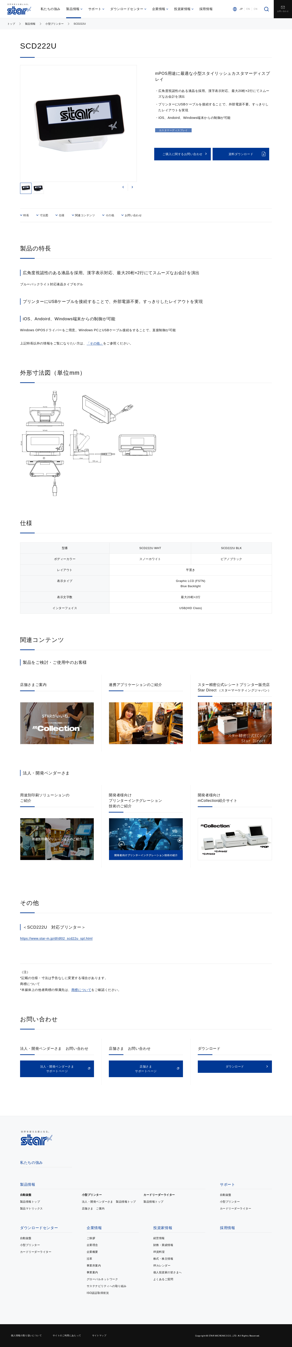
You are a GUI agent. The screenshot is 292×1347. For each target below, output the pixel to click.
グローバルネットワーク (102, 1279)
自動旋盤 (25, 1194)
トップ (11, 23)
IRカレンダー (161, 1265)
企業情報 (160, 9)
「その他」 (95, 343)
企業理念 (92, 1245)
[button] (123, 187)
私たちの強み (50, 9)
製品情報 (74, 9)
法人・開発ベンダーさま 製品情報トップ (109, 1201)
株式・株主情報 (163, 1258)
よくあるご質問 (163, 1279)
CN (255, 9)
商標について (81, 990)
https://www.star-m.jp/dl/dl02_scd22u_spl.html (56, 938)
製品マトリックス (31, 1208)
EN (248, 9)
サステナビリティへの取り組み (107, 1286)
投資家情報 (183, 9)
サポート (96, 9)
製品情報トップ (30, 1201)
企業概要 (92, 1251)
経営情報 (159, 1238)
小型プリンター (54, 23)
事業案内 (92, 1272)
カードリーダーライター (159, 1194)
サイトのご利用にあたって (67, 1335)
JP (241, 9)
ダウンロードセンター (128, 9)
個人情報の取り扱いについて (26, 1335)
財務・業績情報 (163, 1245)
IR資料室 (159, 1251)
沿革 (89, 1258)
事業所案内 (94, 1265)
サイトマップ (99, 1335)
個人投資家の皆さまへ (167, 1272)
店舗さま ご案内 (93, 1208)
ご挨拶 (91, 1238)
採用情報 (206, 9)
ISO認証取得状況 (98, 1293)
